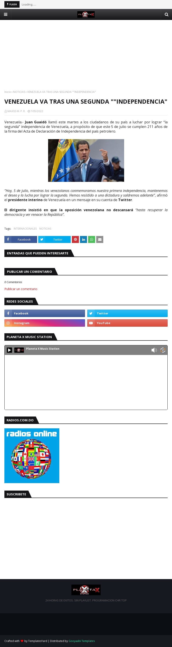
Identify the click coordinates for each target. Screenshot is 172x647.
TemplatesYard (37, 641)
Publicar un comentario (20, 289)
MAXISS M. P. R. (16, 111)
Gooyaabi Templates (82, 641)
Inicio (7, 92)
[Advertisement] (86, 50)
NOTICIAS (19, 92)
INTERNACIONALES (25, 228)
